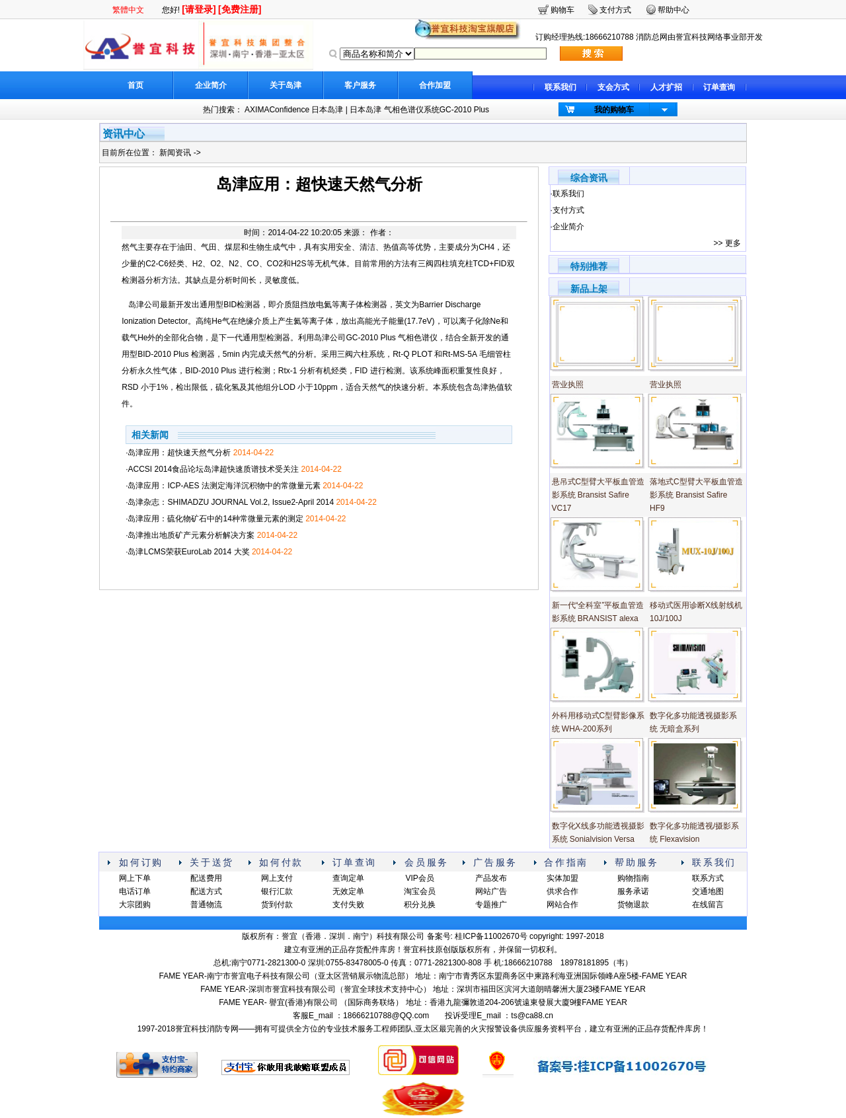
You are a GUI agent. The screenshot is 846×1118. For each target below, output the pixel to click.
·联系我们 (567, 193)
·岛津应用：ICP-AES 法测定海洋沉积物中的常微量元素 (244, 485)
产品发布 (491, 878)
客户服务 (360, 85)
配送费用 (206, 878)
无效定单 (348, 891)
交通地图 (708, 891)
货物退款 (633, 904)
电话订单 (135, 891)
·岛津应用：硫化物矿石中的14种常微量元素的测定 (236, 518)
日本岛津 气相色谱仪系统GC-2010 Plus (419, 109)
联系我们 (560, 87)
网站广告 (491, 891)
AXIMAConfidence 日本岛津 (294, 109)
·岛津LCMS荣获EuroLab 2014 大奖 (209, 551)
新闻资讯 (176, 152)
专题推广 (491, 904)
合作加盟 (435, 85)
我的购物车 (614, 109)
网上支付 (277, 878)
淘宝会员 (420, 891)
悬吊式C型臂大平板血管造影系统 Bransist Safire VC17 (598, 495)
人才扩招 (666, 87)
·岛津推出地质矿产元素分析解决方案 (211, 535)
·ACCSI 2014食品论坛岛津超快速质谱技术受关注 (234, 469)
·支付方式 (567, 210)
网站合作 (562, 904)
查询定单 (348, 878)
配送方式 (206, 891)
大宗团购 (135, 904)
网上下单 (135, 878)
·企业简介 (567, 226)
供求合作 (562, 891)
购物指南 (633, 878)
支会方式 (613, 87)
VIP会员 (419, 878)
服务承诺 (633, 891)
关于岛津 (285, 85)
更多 (733, 243)
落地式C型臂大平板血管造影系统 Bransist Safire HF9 (696, 495)
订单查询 (719, 87)
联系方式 (708, 878)
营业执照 (568, 384)
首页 (135, 85)
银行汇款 (277, 891)
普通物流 (206, 904)
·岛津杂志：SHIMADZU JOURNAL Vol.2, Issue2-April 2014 (251, 502)
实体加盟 (562, 878)
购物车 (562, 10)
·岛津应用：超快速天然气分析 (200, 452)
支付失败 (348, 904)
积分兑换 (420, 904)
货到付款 (277, 904)
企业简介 (211, 85)
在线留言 (708, 904)
